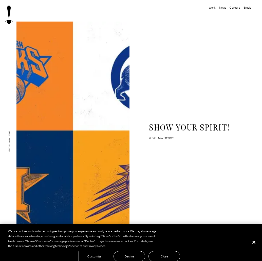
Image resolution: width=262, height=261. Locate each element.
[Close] (253, 243)
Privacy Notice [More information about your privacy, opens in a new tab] (96, 247)
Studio (247, 7)
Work (212, 7)
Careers (235, 7)
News (222, 7)
